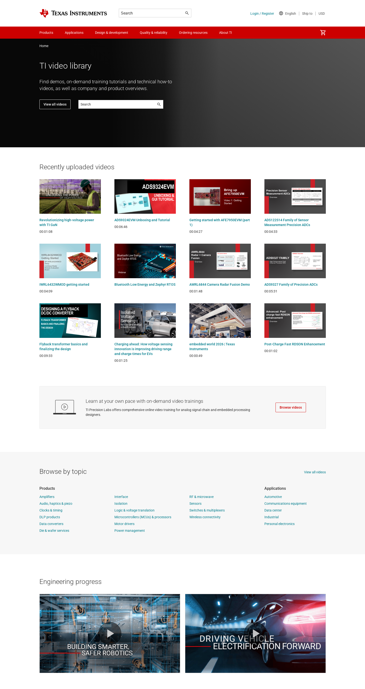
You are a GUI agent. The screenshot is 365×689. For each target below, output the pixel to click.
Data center (273, 510)
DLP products (49, 517)
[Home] (73, 13)
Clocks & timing (50, 510)
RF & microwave (201, 497)
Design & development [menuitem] (111, 33)
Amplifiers (46, 497)
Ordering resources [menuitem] (193, 33)
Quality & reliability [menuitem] (153, 33)
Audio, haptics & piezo (55, 503)
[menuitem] (323, 33)
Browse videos (291, 407)
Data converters (51, 524)
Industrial (271, 517)
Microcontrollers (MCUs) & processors (142, 517)
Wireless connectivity (205, 517)
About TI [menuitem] (225, 33)
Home (43, 46)
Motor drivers (124, 524)
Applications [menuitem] (74, 33)
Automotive (273, 497)
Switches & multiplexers (207, 510)
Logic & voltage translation (134, 510)
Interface (121, 497)
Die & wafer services (54, 531)
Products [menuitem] (46, 33)
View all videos (55, 104)
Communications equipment (285, 503)
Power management (129, 531)
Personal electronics (279, 524)
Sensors (195, 503)
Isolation (120, 503)
